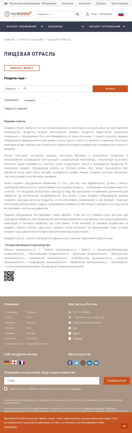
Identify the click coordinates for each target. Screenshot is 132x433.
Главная (9, 39)
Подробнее (10, 426)
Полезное (77, 340)
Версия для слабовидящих (22, 3)
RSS (75, 329)
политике (76, 390)
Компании (85, 3)
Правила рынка (14, 345)
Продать (101, 3)
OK (124, 426)
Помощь (31, 324)
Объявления (49, 3)
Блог (29, 319)
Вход (91, 14)
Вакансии (10, 324)
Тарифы (31, 335)
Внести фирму (120, 3)
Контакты (11, 340)
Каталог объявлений (21, 26)
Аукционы (67, 3)
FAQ (29, 329)
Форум (76, 335)
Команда (10, 335)
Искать (110, 90)
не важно (30, 102)
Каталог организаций (45, 14)
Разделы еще (14, 80)
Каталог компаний (32, 39)
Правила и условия (37, 345)
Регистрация (106, 14)
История (10, 329)
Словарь (31, 314)
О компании (12, 314)
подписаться (111, 382)
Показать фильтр (22, 69)
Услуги (9, 319)
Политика (32, 340)
